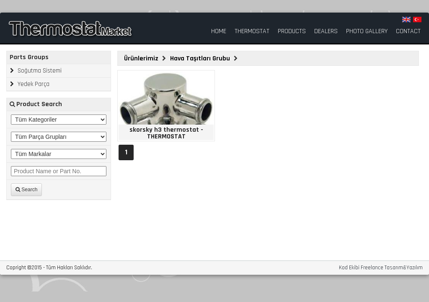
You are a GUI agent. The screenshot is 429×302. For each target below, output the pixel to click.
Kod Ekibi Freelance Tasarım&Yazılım (381, 268)
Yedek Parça (29, 84)
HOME (218, 31)
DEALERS (326, 31)
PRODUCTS (292, 31)
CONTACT (408, 31)
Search (26, 190)
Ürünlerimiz (142, 58)
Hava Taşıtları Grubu (201, 58)
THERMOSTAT (252, 31)
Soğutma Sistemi (36, 71)
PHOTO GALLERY (367, 31)
